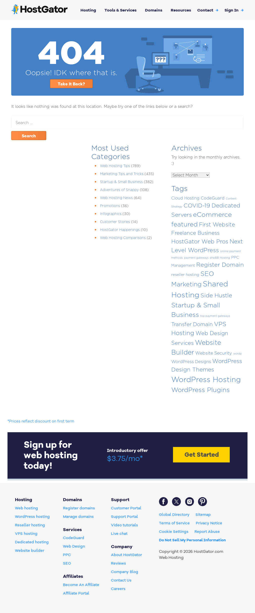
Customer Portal (126, 508)
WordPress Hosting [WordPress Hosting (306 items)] (206, 379)
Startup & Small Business (121, 182)
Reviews (118, 563)
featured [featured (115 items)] (184, 224)
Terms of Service (174, 523)
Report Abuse (207, 531)
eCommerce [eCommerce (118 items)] (212, 214)
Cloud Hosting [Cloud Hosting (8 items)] (185, 198)
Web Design (74, 546)
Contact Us (121, 580)
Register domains (79, 508)
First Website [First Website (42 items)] (217, 224)
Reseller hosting (30, 525)
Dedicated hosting (32, 542)
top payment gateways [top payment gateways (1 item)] (215, 315)
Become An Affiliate (81, 584)
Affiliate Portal (76, 593)
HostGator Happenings (120, 229)
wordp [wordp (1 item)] (237, 353)
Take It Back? (71, 84)
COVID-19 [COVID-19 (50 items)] (197, 205)
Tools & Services (120, 10)
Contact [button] (207, 10)
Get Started (201, 455)
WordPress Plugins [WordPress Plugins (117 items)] (200, 389)
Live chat (119, 533)
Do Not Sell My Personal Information (192, 540)
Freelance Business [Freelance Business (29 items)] (195, 232)
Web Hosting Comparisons (123, 237)
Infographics (111, 213)
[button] (234, 10)
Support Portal (124, 516)
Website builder (29, 550)
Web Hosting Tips (115, 166)
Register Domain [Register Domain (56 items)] (220, 264)
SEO (67, 563)
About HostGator (126, 554)
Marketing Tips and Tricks (122, 174)
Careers (118, 588)
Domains (153, 10)
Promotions (110, 205)
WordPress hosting (32, 516)
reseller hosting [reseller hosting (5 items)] (185, 274)
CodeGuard (73, 537)
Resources (181, 10)
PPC (67, 554)
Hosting (88, 10)
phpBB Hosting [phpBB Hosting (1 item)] (220, 257)
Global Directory (174, 514)
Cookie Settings (173, 531)
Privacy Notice (209, 523)
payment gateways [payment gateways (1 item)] (196, 257)
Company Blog (124, 571)
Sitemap (203, 514)
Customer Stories (115, 221)
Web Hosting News (116, 198)
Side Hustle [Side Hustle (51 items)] (216, 295)
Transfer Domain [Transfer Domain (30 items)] (192, 324)
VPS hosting (26, 533)
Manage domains (78, 516)
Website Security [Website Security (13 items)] (213, 353)
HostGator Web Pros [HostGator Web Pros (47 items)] (199, 241)
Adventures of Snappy (119, 190)
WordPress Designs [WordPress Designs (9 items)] (191, 361)
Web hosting (26, 508)
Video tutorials (124, 525)
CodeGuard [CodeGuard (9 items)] (212, 198)
